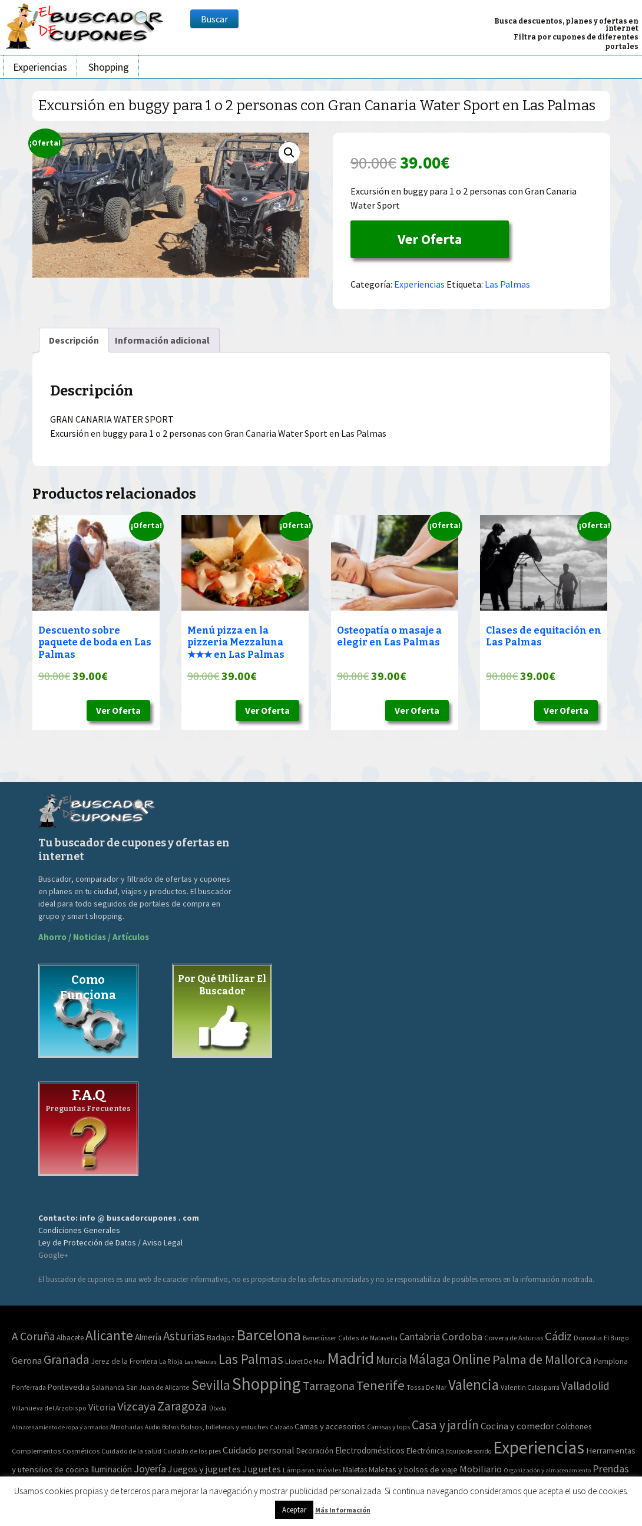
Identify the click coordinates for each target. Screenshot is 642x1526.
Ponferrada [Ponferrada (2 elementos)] (29, 1387)
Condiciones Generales (79, 1230)
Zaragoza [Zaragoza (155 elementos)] (182, 1406)
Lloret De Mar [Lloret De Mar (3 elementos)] (305, 1361)
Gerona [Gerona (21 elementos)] (27, 1360)
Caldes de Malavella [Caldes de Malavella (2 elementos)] (368, 1337)
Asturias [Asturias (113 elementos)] (184, 1336)
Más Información (342, 1509)
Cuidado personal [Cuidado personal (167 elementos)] (258, 1450)
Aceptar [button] (294, 1510)
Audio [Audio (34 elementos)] (152, 1427)
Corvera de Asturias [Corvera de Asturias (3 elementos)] (513, 1337)
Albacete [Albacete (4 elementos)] (70, 1338)
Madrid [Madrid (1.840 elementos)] (350, 1358)
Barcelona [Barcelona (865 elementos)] (269, 1334)
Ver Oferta (430, 239)
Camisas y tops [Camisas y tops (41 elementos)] (388, 1427)
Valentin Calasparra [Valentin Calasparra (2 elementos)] (530, 1387)
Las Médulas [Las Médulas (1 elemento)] (200, 1362)
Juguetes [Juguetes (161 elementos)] (262, 1469)
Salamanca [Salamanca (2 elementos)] (107, 1387)
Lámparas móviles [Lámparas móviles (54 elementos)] (312, 1469)
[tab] (74, 340)
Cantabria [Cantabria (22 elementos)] (419, 1336)
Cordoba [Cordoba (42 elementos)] (462, 1336)
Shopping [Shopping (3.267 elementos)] (266, 1384)
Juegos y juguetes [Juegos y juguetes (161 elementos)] (204, 1469)
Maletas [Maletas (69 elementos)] (355, 1470)
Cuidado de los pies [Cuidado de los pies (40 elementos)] (192, 1451)
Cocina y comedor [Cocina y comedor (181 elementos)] (517, 1425)
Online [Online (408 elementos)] (471, 1359)
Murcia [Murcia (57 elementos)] (391, 1360)
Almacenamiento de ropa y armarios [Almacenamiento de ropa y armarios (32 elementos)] (60, 1427)
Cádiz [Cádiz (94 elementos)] (558, 1336)
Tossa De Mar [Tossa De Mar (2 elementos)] (426, 1387)
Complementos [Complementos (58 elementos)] (36, 1450)
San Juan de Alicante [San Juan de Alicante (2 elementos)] (158, 1387)
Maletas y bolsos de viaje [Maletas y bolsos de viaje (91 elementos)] (413, 1469)
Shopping (108, 67)
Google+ (53, 1255)
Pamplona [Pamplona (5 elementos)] (611, 1361)
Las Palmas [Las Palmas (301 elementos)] (251, 1358)
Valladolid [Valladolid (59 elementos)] (585, 1386)
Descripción (74, 340)
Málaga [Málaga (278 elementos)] (430, 1358)
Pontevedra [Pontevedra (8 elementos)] (69, 1387)
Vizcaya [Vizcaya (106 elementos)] (136, 1406)
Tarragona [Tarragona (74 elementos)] (329, 1385)
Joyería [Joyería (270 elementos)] (150, 1468)
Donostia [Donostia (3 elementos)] (588, 1337)
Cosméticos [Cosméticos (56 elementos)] (81, 1450)
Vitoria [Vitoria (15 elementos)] (101, 1407)
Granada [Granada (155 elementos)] (67, 1359)
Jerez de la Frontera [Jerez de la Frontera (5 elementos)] (124, 1361)
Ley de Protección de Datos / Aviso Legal (110, 1242)
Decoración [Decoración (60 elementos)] (314, 1451)
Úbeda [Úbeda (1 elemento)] (217, 1408)
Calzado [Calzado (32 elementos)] (281, 1427)
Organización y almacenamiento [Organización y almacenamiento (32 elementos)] (547, 1470)
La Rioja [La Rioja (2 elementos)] (171, 1361)
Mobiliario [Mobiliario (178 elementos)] (480, 1469)
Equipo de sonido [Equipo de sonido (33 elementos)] (468, 1451)
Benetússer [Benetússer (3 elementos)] (319, 1337)
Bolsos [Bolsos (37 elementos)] (170, 1427)
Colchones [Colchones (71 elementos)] (573, 1427)
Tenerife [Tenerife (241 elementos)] (380, 1385)
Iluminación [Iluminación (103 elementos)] (111, 1469)
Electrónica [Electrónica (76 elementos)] (425, 1450)
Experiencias (40, 67)
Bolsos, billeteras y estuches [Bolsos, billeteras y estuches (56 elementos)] (224, 1426)
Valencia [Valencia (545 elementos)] (473, 1385)
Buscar (214, 19)
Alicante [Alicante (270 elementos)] (109, 1335)
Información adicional (162, 340)
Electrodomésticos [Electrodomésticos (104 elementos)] (370, 1450)
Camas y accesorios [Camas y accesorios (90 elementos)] (329, 1426)
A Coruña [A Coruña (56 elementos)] (33, 1336)
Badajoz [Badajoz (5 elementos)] (221, 1338)
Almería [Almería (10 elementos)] (148, 1337)
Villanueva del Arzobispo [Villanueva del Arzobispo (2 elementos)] (49, 1407)
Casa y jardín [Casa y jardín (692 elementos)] (445, 1425)
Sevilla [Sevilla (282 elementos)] (210, 1384)
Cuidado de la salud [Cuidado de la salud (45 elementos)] (131, 1450)
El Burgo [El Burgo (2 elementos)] (616, 1337)
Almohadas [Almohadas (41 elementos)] (126, 1427)
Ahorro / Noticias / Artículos (93, 936)
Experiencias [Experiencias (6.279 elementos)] (538, 1447)
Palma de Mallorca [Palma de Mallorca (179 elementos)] (542, 1359)
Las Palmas (507, 284)
